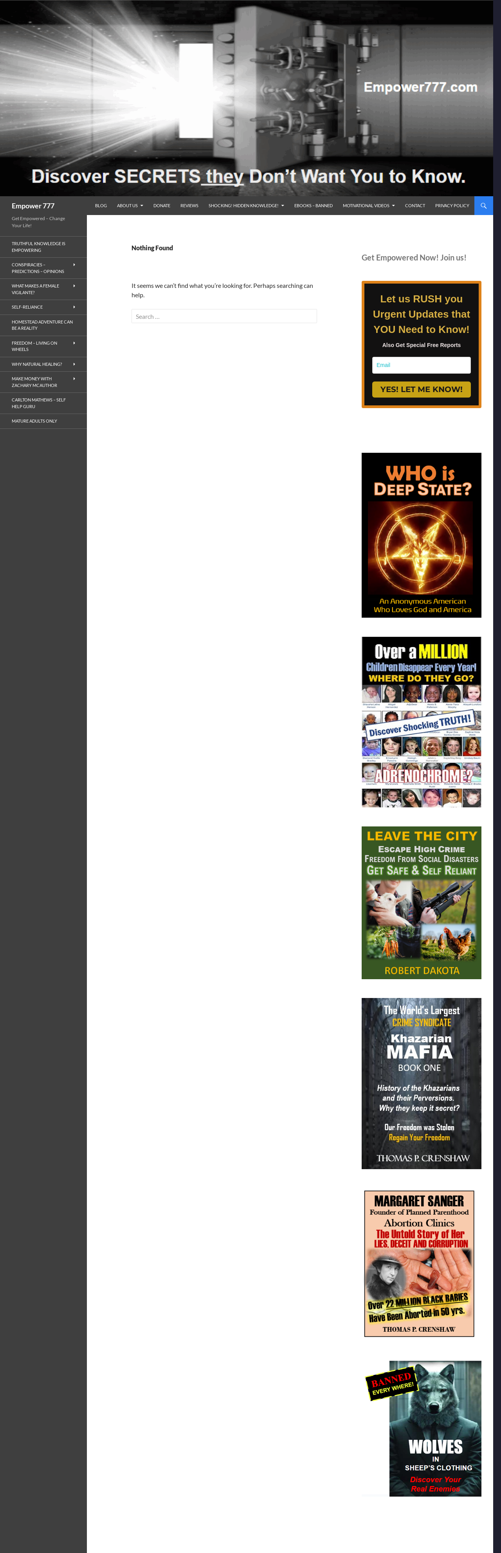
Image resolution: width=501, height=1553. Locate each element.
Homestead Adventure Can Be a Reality (42, 325)
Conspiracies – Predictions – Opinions (38, 268)
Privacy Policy (452, 205)
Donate (161, 205)
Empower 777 (33, 205)
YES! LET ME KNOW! (421, 389)
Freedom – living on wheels (34, 346)
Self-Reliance (27, 306)
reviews (189, 205)
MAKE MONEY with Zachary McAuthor (34, 382)
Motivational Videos (366, 205)
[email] (421, 365)
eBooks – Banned (313, 205)
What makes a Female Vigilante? (35, 289)
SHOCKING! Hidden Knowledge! (244, 205)
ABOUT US (127, 205)
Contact (415, 205)
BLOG (101, 205)
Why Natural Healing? (37, 364)
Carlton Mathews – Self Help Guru (39, 403)
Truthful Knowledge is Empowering (38, 247)
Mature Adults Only (34, 420)
